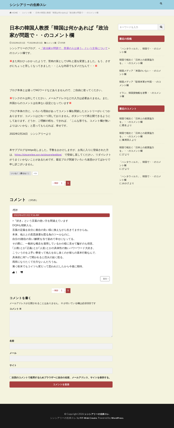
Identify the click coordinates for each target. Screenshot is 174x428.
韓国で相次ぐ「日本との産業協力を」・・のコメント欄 (136, 61)
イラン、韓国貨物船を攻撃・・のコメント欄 (140, 94)
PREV (56, 183)
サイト (13, 365)
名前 (12, 341)
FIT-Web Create (88, 417)
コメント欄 (26, 12)
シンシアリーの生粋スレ (28, 4)
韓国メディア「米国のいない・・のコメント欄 (140, 72)
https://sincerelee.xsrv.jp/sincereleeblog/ (38, 154)
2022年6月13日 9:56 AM (26, 215)
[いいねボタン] (20, 173)
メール (13, 353)
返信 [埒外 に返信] (105, 278)
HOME (15, 13)
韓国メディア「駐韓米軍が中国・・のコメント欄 (140, 83)
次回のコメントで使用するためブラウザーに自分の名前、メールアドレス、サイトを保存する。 (61, 377)
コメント (15, 309)
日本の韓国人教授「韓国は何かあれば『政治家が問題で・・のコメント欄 (66, 12)
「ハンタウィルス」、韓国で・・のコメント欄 (140, 50)
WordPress (118, 417)
